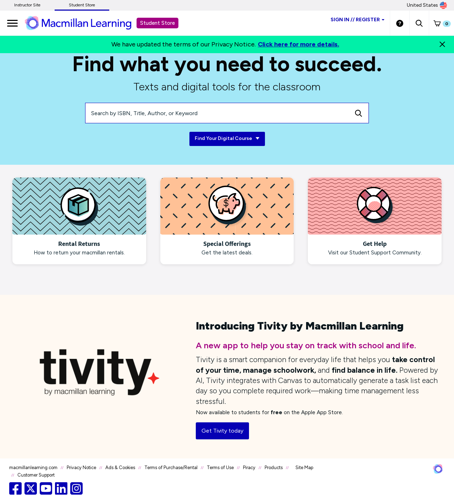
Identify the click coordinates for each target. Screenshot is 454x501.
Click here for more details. (298, 44)
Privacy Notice (81, 467)
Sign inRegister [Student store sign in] (357, 20)
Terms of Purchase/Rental (171, 467)
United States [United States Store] (427, 5)
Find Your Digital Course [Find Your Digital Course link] (227, 139)
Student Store (82, 4)
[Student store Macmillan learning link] (83, 23)
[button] (419, 23)
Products (274, 467)
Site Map (304, 467)
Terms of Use (220, 467)
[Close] (442, 44)
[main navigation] (12, 23)
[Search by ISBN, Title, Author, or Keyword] (217, 113)
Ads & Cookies (120, 467)
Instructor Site (27, 4)
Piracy (249, 467)
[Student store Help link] (399, 23)
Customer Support (36, 475)
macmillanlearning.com (33, 467)
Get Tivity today (222, 430)
